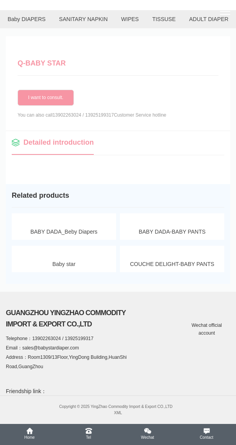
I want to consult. (45, 97)
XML (118, 413)
